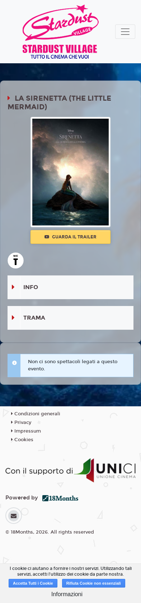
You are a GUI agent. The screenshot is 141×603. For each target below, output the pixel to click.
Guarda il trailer (70, 236)
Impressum (26, 431)
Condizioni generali (35, 414)
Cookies (22, 440)
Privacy (21, 422)
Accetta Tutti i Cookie (33, 583)
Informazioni (67, 594)
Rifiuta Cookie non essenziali (93, 583)
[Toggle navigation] (125, 31)
